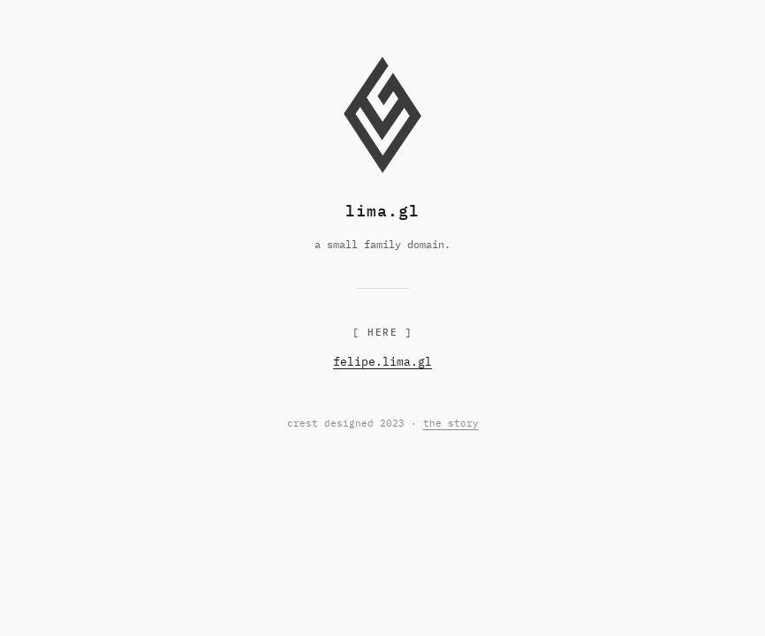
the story (451, 423)
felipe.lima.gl (382, 361)
